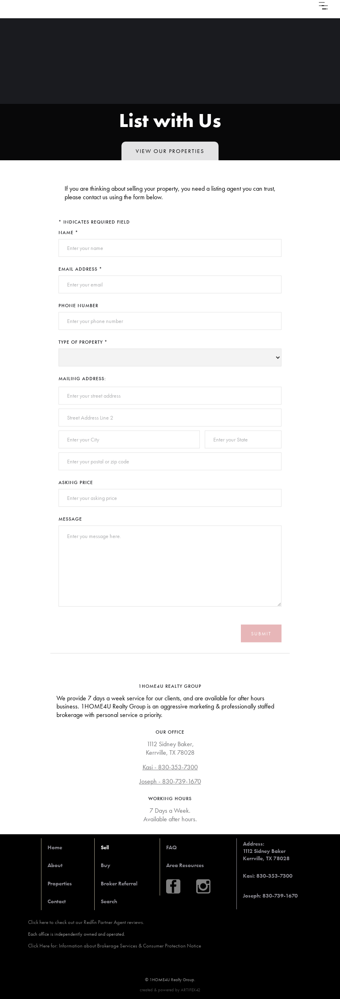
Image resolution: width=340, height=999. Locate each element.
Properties (60, 883)
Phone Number (78, 305)
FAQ (171, 847)
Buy (105, 865)
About (55, 865)
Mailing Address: (82, 378)
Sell (105, 847)
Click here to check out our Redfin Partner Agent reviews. (86, 922)
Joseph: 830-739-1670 (270, 895)
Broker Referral (119, 883)
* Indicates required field (94, 222)
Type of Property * (83, 342)
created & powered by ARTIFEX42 (170, 990)
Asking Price (75, 482)
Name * (68, 232)
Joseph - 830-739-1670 (170, 781)
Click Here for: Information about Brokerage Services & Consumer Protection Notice (114, 945)
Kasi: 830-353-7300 (267, 875)
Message (70, 519)
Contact (57, 901)
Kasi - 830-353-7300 (170, 767)
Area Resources (185, 865)
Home (55, 847)
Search (109, 901)
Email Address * (80, 269)
